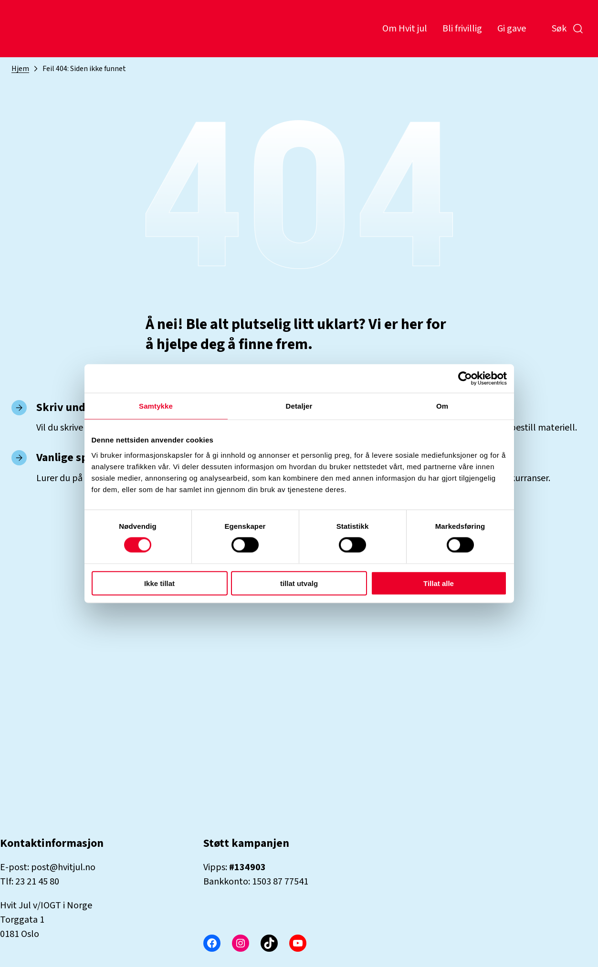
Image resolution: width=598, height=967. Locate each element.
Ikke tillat (159, 583)
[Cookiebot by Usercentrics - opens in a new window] (465, 378)
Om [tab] (442, 406)
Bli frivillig (462, 28)
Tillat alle (438, 583)
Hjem (20, 68)
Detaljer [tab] (299, 406)
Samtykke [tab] (156, 406)
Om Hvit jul (404, 28)
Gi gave (511, 28)
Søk (568, 28)
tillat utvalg (299, 583)
